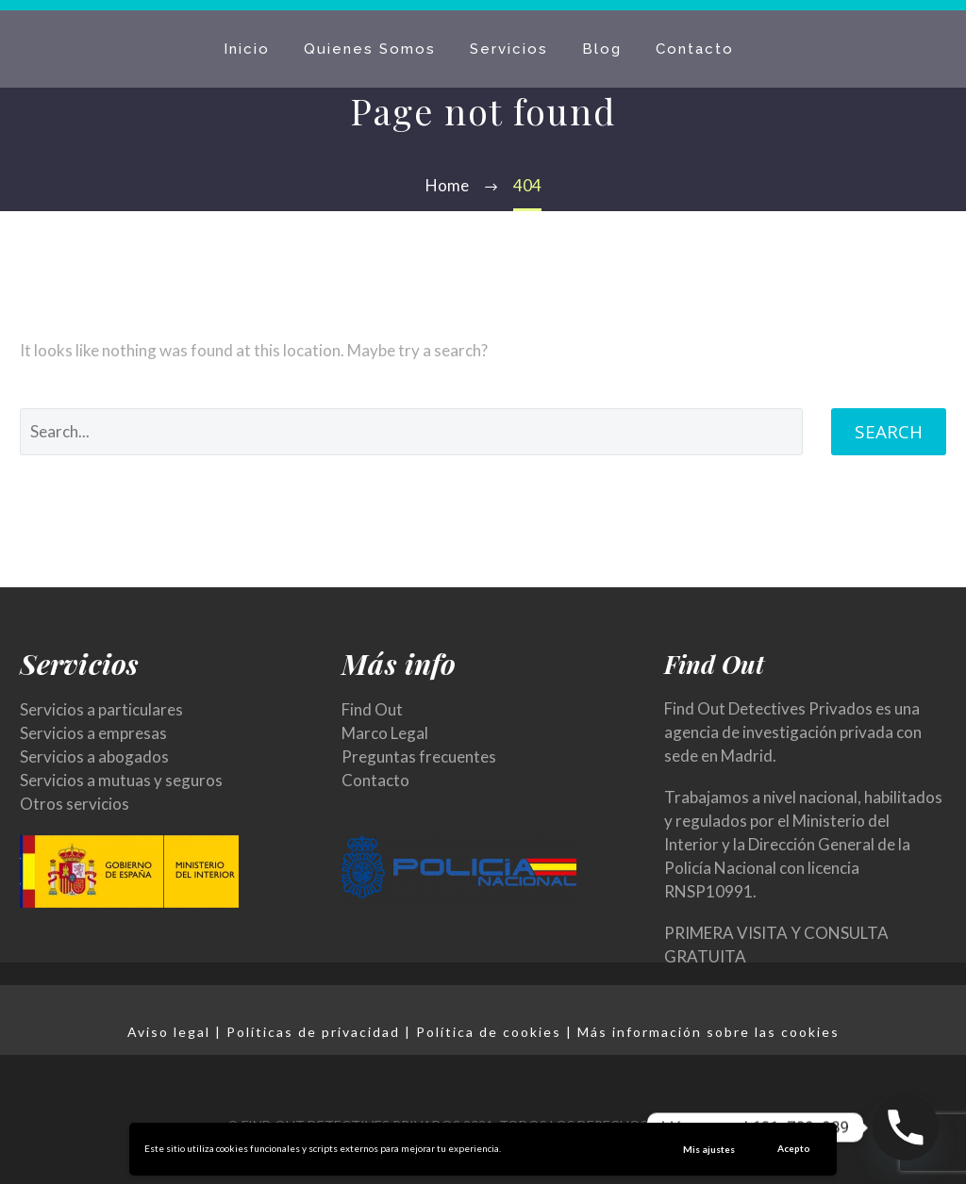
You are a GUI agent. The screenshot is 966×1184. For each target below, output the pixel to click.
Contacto (695, 49)
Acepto (793, 1148)
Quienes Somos (370, 49)
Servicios (509, 49)
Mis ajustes (709, 1149)
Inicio (247, 49)
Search (889, 431)
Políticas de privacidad (313, 1032)
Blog (602, 49)
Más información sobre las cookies (708, 1032)
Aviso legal (168, 1032)
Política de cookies (488, 1032)
